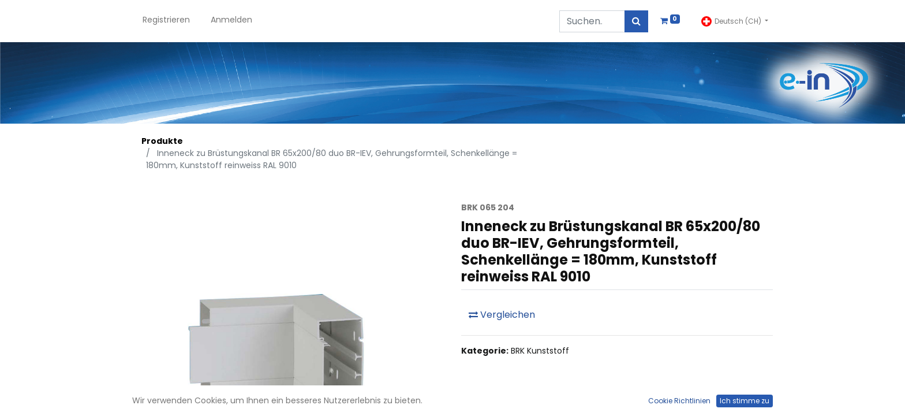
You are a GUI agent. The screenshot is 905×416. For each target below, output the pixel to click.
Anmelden (231, 19)
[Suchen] (636, 21)
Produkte (162, 141)
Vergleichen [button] (502, 314)
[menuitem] (166, 21)
